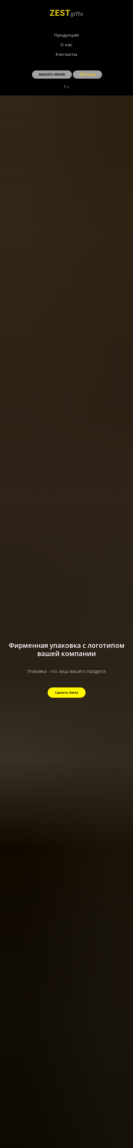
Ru (66, 86)
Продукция (66, 35)
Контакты (66, 54)
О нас (66, 44)
